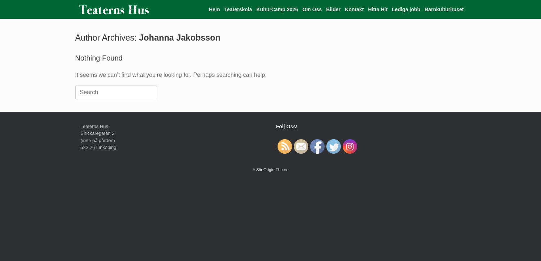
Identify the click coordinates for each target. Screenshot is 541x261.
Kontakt (354, 9)
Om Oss (312, 9)
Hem (214, 9)
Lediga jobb (406, 9)
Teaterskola (238, 9)
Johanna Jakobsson (179, 37)
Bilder (333, 9)
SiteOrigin (265, 169)
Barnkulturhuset (444, 9)
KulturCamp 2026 (277, 9)
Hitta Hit (378, 9)
